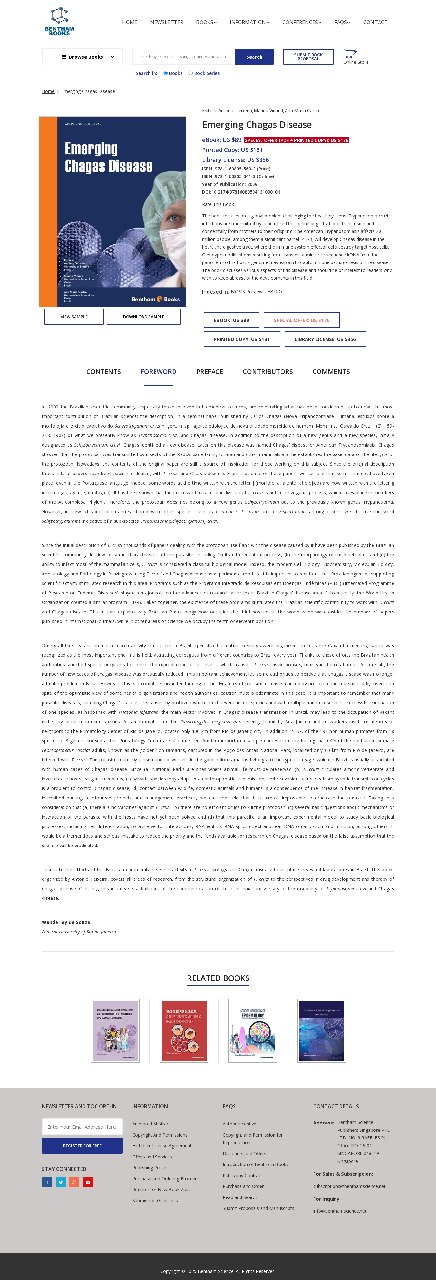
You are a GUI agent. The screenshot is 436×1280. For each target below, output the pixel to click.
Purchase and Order (243, 1186)
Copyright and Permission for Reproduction (253, 1139)
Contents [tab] (103, 371)
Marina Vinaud (268, 111)
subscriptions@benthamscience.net (349, 1186)
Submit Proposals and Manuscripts (258, 1208)
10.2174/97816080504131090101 (245, 192)
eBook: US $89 (231, 320)
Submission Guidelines (155, 1200)
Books (206, 22)
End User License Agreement (162, 1146)
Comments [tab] (331, 371)
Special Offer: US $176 (302, 320)
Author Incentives (241, 1124)
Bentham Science (216, 1271)
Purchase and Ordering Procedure (167, 1179)
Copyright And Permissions (160, 1135)
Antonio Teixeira (235, 111)
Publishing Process (151, 1167)
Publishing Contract (242, 1175)
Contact (375, 22)
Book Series (203, 73)
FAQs (342, 22)
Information (250, 22)
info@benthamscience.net (340, 1211)
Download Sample (143, 317)
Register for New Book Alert (161, 1189)
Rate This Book (218, 204)
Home (129, 22)
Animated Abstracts (152, 1124)
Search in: (146, 73)
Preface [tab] (209, 371)
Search (254, 57)
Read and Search (240, 1197)
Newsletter (166, 22)
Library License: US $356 (325, 339)
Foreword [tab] (159, 371)
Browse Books (82, 57)
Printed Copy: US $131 (242, 339)
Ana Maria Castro (303, 111)
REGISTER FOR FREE (82, 1146)
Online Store (356, 62)
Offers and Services (152, 1157)
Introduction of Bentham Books (255, 1164)
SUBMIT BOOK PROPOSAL (308, 57)
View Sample (74, 317)
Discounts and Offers (244, 1154)
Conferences (302, 22)
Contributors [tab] (268, 371)
